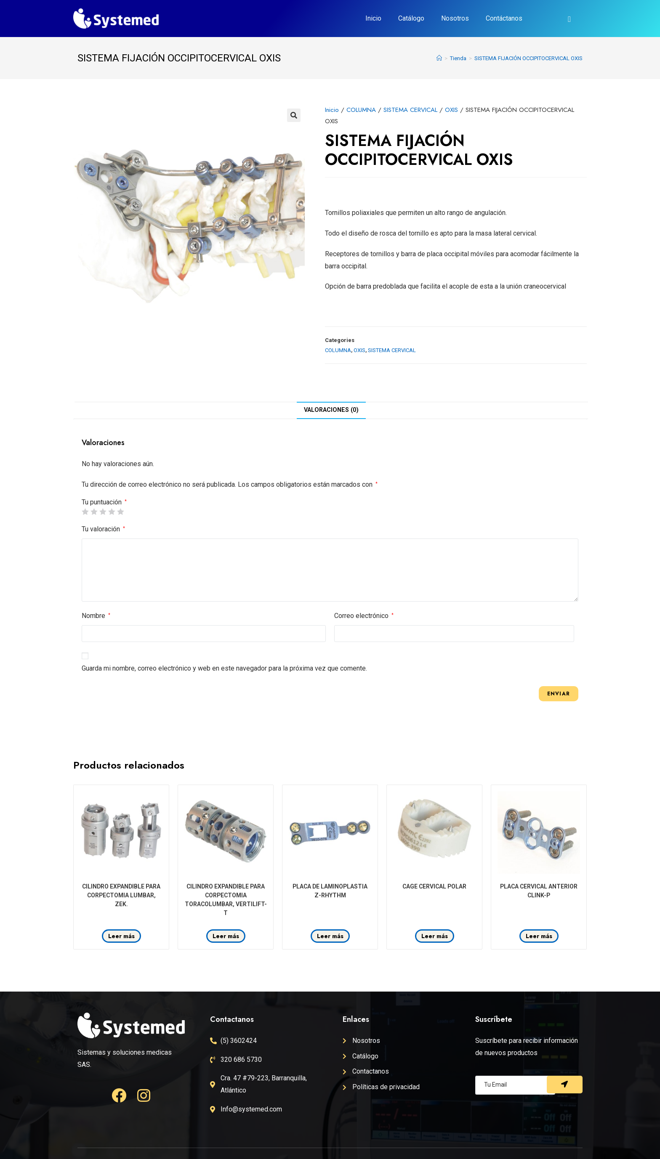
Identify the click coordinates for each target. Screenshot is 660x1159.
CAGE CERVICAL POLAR (434, 886)
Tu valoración (103, 529)
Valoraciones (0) (331, 410)
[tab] (331, 410)
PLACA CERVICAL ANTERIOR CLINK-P (539, 891)
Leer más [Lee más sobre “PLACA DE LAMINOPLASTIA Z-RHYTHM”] (330, 936)
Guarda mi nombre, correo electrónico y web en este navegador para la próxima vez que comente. (224, 668)
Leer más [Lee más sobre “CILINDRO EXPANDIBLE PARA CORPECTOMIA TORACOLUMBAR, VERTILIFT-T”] (226, 936)
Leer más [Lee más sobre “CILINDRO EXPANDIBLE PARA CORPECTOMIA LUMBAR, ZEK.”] (121, 936)
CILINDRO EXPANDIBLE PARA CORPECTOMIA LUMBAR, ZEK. (121, 895)
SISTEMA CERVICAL (410, 109)
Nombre (96, 616)
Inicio (373, 18)
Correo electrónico (364, 616)
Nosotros (455, 18)
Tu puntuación (104, 502)
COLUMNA (361, 109)
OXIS (451, 109)
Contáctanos (504, 18)
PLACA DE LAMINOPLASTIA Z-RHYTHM (330, 891)
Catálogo (411, 18)
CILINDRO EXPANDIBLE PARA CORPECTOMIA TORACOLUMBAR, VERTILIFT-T (226, 899)
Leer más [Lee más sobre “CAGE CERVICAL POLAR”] (434, 936)
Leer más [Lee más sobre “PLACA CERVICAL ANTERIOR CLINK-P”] (539, 936)
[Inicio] (439, 58)
